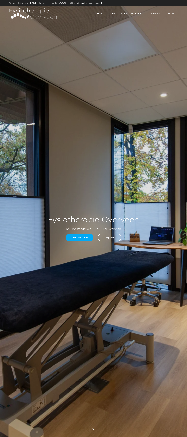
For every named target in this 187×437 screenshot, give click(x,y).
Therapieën (153, 13)
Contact (172, 13)
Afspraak (136, 13)
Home (100, 13)
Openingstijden (117, 13)
